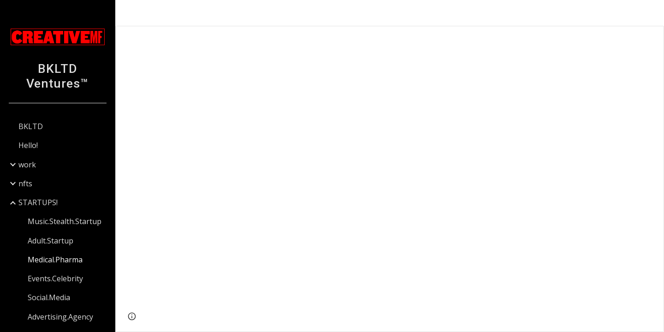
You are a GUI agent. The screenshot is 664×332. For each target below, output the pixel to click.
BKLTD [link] (30, 126)
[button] (653, 13)
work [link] (27, 165)
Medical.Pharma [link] (55, 260)
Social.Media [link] (49, 297)
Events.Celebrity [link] (55, 278)
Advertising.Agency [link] (60, 317)
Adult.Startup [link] (50, 241)
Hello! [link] (28, 145)
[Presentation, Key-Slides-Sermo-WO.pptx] (389, 179)
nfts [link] (25, 183)
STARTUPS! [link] (38, 202)
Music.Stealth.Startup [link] (64, 221)
